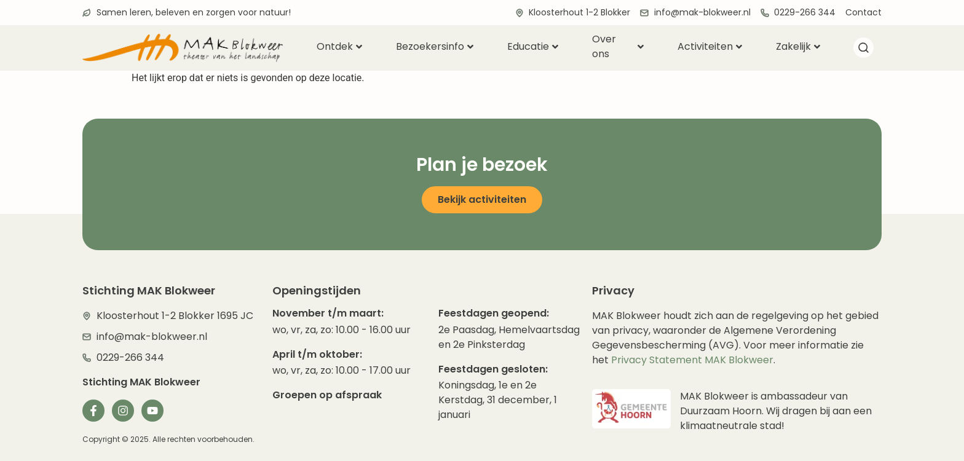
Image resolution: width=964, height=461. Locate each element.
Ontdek (339, 46)
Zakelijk (798, 46)
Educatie (532, 46)
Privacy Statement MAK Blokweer (692, 360)
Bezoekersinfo (434, 46)
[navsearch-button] (863, 49)
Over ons (618, 46)
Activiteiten (710, 46)
